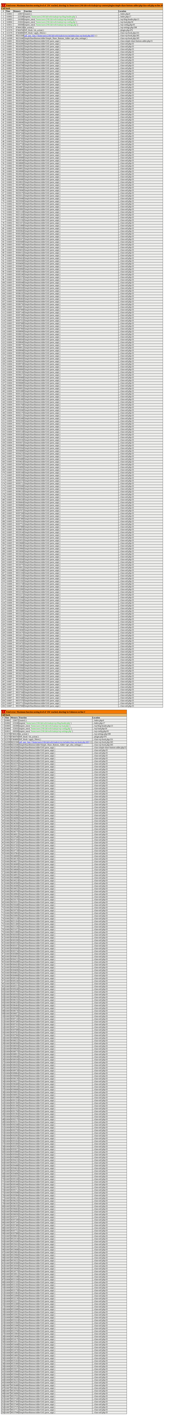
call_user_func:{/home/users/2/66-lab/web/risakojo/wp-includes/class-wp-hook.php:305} (59, 36)
